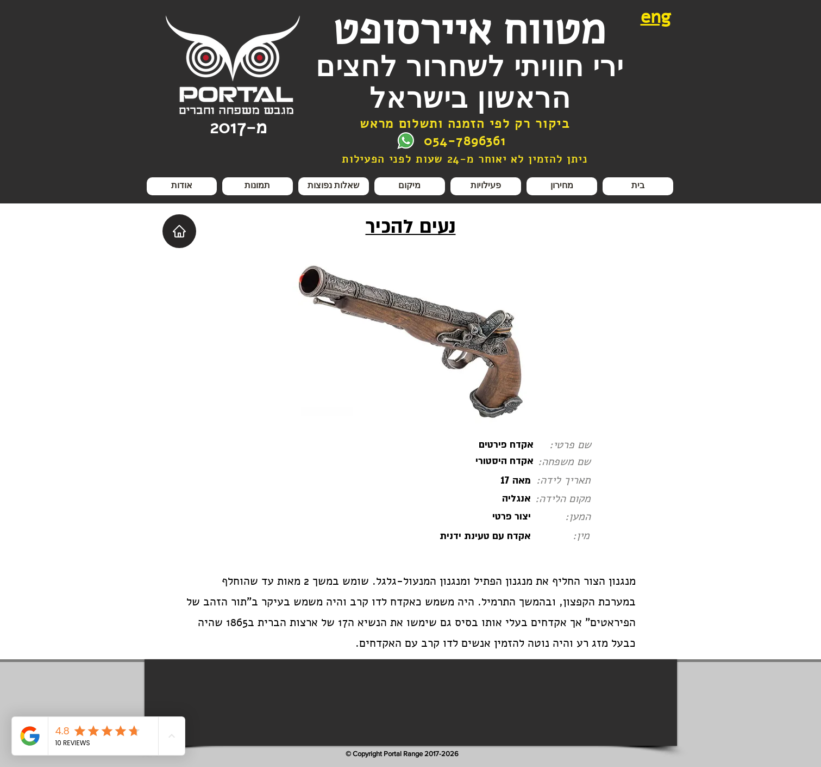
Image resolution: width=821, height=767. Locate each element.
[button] (485, 186)
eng (656, 16)
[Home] (179, 231)
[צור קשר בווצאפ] (405, 140)
